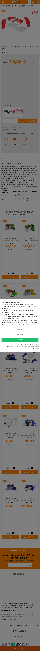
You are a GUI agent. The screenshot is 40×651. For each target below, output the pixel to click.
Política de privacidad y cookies (28, 344)
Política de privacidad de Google (24, 324)
